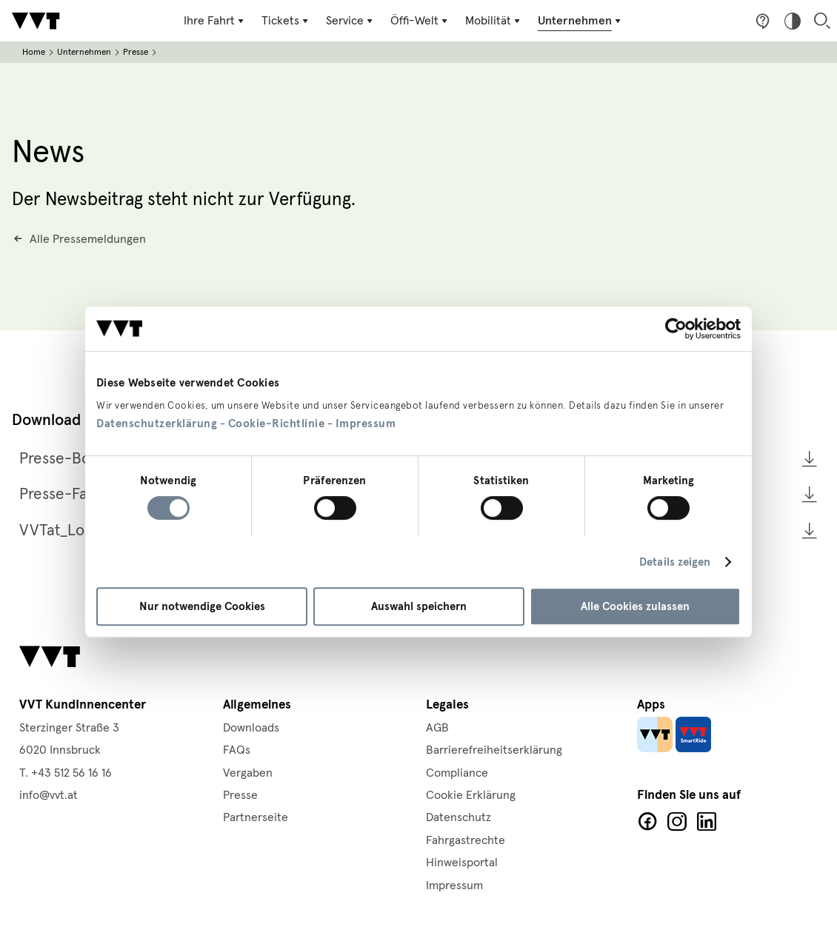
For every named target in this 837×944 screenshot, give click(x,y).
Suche (822, 21)
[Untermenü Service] (351, 20)
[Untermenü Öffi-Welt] (420, 20)
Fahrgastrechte (465, 840)
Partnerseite (255, 817)
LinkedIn (706, 822)
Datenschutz (458, 817)
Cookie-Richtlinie (276, 423)
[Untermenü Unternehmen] (580, 20)
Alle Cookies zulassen (635, 606)
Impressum (366, 423)
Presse (135, 52)
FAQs (236, 750)
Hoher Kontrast (792, 21)
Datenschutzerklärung (156, 423)
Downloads (251, 728)
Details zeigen (674, 562)
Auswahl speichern (419, 606)
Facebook (647, 822)
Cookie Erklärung (471, 795)
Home (33, 52)
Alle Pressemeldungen (88, 239)
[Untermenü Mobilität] (494, 20)
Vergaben (248, 773)
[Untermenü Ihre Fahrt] (215, 20)
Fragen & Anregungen (763, 21)
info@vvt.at (48, 795)
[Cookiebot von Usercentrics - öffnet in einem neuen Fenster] (676, 329)
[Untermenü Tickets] (286, 20)
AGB (437, 728)
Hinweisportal (462, 862)
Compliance (457, 773)
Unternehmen (84, 52)
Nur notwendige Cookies (202, 606)
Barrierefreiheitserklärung (494, 750)
